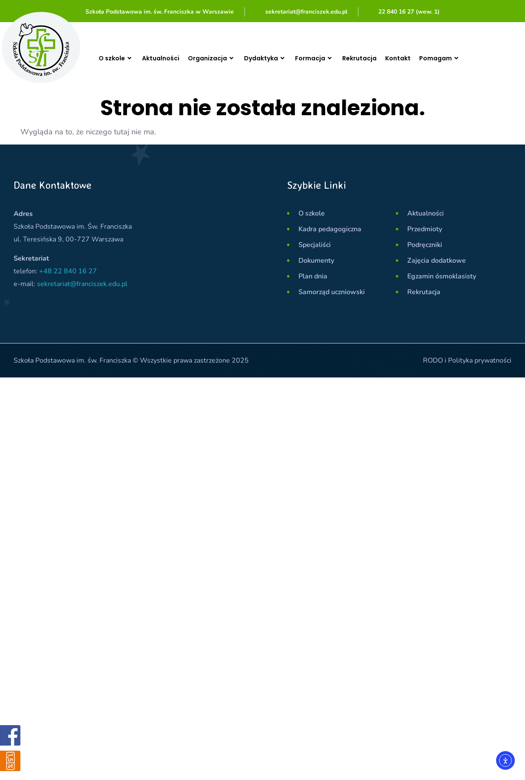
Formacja (332, 58)
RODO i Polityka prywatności (467, 360)
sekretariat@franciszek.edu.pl (82, 284)
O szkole (118, 58)
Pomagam (467, 58)
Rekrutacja (381, 58)
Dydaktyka (278, 58)
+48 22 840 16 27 (68, 271)
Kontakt (422, 58)
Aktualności (165, 58)
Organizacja (221, 58)
